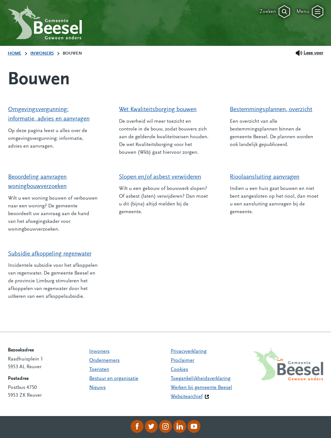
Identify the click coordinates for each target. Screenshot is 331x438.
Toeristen (99, 369)
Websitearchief (187, 396)
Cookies (179, 369)
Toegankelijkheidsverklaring (200, 378)
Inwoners (99, 351)
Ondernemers (104, 360)
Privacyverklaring (189, 351)
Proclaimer (182, 360)
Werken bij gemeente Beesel (201, 387)
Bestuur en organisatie (113, 378)
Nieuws (97, 387)
